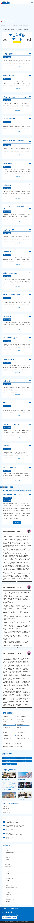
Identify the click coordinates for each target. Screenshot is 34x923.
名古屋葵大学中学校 (7, 738)
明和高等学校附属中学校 (8, 746)
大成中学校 (19, 730)
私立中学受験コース (6, 779)
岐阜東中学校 (6, 724)
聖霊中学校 (19, 727)
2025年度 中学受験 (7, 497)
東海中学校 (5, 735)
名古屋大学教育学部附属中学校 (23, 738)
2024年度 (24, 758)
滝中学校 (5, 732)
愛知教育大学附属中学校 (21, 716)
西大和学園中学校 (6, 743)
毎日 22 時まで (6, 806)
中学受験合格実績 (21, 779)
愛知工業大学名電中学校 (8, 719)
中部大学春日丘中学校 (21, 732)
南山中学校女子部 (7, 57)
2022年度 (24, 761)
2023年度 (8, 761)
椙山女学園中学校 (6, 727)
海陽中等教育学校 (20, 721)
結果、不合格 (8, 833)
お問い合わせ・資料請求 (9, 917)
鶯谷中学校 (5, 721)
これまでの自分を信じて (8, 810)
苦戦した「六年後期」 (10, 837)
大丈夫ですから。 (6, 812)
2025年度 (8, 758)
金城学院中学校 (20, 724)
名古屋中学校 (19, 735)
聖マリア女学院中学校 (7, 730)
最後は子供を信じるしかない (8, 805)
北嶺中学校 (19, 743)
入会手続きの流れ (21, 799)
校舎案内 (3, 799)
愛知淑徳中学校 (20, 719)
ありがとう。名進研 (10, 829)
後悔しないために (6, 808)
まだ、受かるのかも (10, 821)
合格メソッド (20, 789)
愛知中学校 (5, 716)
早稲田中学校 (19, 746)
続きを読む (17, 522)
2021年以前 (8, 764)
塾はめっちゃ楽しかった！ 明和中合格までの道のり (16, 825)
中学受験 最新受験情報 (6, 789)
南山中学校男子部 (6, 740)
